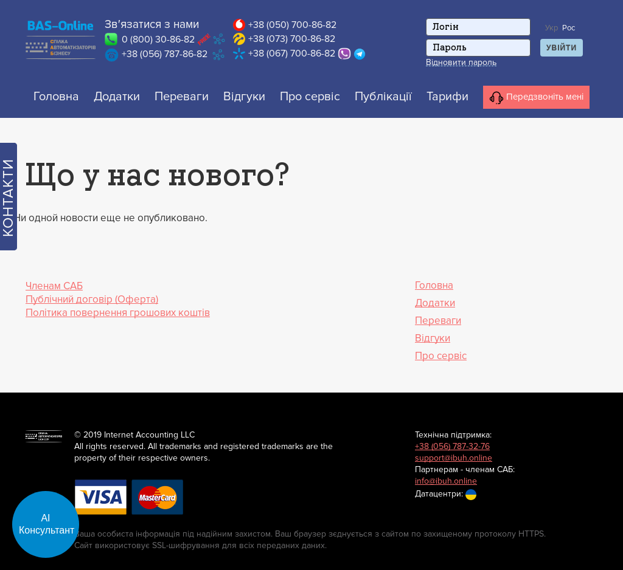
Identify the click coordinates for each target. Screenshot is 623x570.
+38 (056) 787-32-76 (452, 446)
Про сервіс (310, 96)
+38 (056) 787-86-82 (164, 54)
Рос (568, 28)
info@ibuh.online (446, 481)
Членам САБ (54, 286)
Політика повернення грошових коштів (118, 312)
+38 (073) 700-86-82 (291, 39)
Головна (56, 96)
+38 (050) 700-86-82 (292, 25)
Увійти (561, 48)
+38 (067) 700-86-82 (291, 53)
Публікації (383, 96)
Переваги (182, 96)
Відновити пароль (461, 62)
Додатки (117, 96)
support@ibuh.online (453, 458)
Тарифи (447, 96)
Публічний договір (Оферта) (92, 299)
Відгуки (244, 96)
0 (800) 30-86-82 (158, 39)
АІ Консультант (47, 524)
